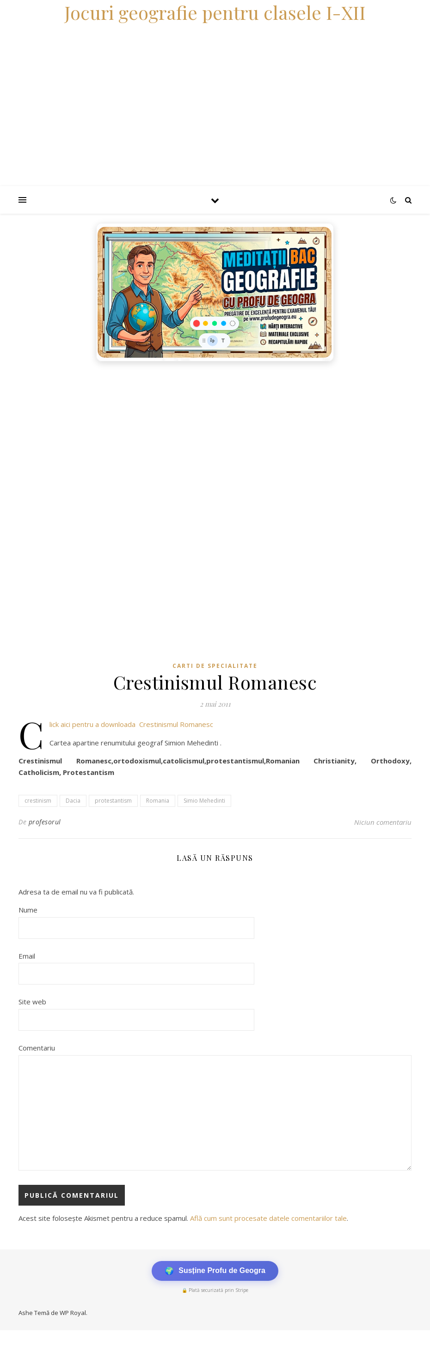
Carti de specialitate (215, 666)
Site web (32, 1001)
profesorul (45, 821)
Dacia (73, 801)
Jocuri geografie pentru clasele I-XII (215, 12)
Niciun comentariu (383, 822)
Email (26, 956)
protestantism (113, 801)
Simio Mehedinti (204, 801)
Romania (157, 801)
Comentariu (36, 1047)
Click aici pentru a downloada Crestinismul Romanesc (131, 724)
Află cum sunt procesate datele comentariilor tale (268, 1218)
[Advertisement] (215, 435)
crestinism (38, 801)
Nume (27, 909)
